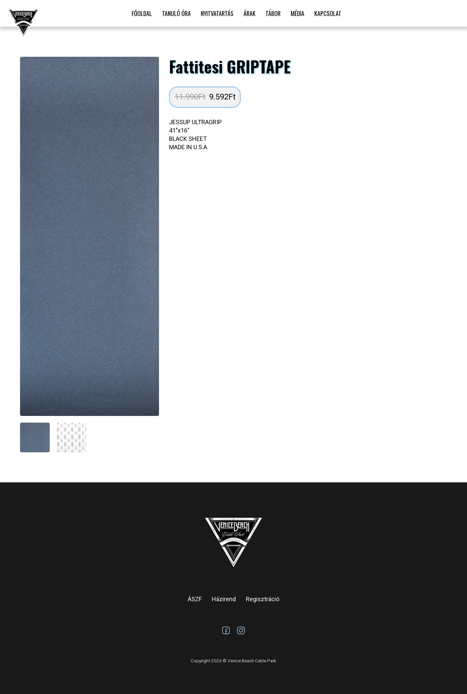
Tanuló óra (176, 13)
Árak (250, 13)
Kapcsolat (327, 13)
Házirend (224, 599)
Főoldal (142, 13)
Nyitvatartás (217, 13)
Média (297, 13)
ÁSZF (195, 599)
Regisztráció (262, 599)
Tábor (273, 13)
